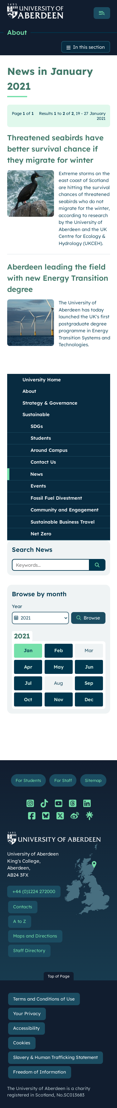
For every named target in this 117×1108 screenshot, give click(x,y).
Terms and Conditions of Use (44, 999)
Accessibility (26, 1028)
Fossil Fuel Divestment (56, 498)
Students (41, 438)
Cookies (21, 1043)
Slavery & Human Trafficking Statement (55, 1057)
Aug (63, 683)
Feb (58, 650)
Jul (28, 683)
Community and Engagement (65, 510)
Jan (28, 650)
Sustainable (36, 414)
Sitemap (93, 780)
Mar (94, 650)
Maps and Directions (35, 936)
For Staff (63, 780)
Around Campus (49, 450)
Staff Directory (29, 950)
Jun (89, 667)
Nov (58, 699)
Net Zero (41, 534)
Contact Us (43, 462)
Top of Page (59, 976)
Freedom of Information (39, 1072)
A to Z (19, 921)
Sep (89, 683)
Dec (89, 699)
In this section (89, 47)
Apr (28, 667)
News (36, 474)
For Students (28, 780)
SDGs (37, 426)
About (17, 32)
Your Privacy (27, 1013)
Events (38, 486)
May (59, 667)
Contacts (22, 907)
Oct (28, 699)
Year (17, 606)
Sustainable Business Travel (63, 522)
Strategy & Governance (49, 403)
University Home (41, 380)
